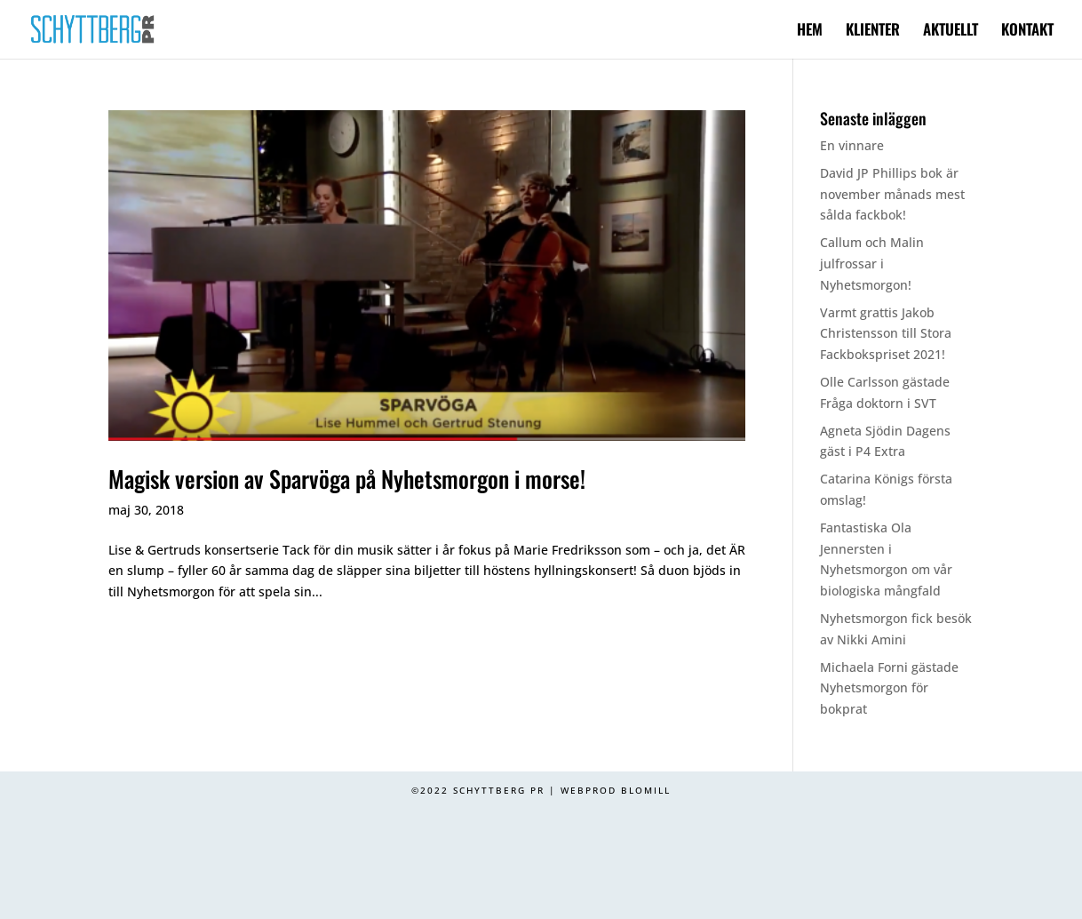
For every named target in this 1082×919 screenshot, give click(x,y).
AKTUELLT (950, 31)
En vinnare (852, 145)
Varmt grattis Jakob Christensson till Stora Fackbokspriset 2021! (885, 334)
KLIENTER (873, 31)
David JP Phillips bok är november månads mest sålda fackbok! (892, 194)
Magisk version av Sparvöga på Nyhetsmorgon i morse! (346, 478)
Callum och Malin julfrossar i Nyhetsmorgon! (872, 263)
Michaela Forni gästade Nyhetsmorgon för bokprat (889, 688)
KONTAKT (1027, 31)
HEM (810, 31)
